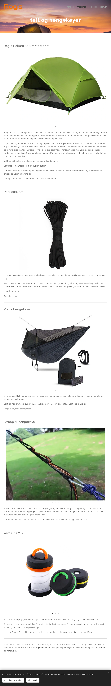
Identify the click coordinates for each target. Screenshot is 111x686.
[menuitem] (69, 7)
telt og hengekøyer (41, 648)
